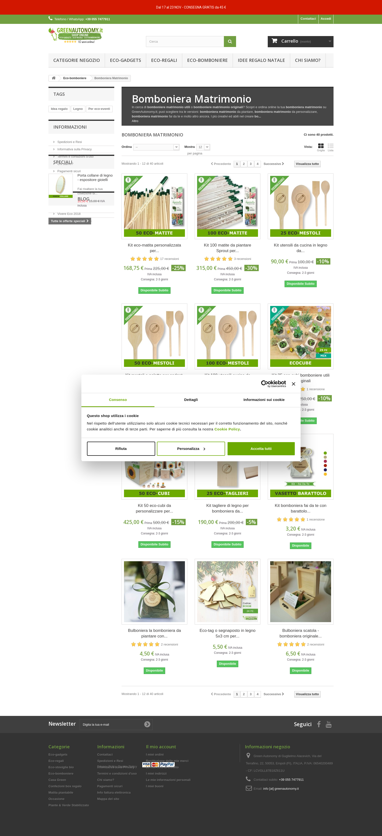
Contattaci (308, 18)
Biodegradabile (62, 116)
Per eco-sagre (83, 131)
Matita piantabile (60, 792)
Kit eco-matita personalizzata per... (154, 248)
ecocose (85, 116)
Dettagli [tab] (191, 400)
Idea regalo (59, 109)
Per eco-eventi (99, 109)
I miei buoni (154, 786)
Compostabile (91, 123)
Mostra (189, 147)
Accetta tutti (261, 448)
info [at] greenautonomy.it (281, 788)
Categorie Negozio (76, 60)
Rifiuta (121, 448)
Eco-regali (164, 60)
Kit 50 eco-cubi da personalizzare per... (154, 508)
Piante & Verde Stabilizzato (68, 805)
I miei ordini (155, 754)
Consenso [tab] (118, 400)
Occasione (56, 799)
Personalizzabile (63, 123)
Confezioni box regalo (65, 786)
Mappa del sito (108, 799)
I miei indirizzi (156, 773)
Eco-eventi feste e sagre (74, 307)
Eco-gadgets (125, 60)
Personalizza (191, 448)
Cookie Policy (227, 429)
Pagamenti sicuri (69, 192)
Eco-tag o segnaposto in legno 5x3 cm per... (228, 633)
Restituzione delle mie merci (167, 761)
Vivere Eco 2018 (69, 300)
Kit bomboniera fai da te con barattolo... (300, 508)
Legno (78, 109)
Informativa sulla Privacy (74, 170)
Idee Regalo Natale (261, 60)
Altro (135, 121)
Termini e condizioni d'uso (75, 177)
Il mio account (161, 747)
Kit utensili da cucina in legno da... (300, 248)
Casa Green (57, 780)
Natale (102, 116)
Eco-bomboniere (207, 60)
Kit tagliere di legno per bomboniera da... (227, 508)
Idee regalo (59, 131)
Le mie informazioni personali (168, 780)
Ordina (127, 147)
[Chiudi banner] (293, 384)
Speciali (62, 210)
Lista (331, 147)
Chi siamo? (308, 60)
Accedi (326, 18)
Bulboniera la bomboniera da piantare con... (154, 633)
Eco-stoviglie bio (61, 767)
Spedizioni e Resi (69, 162)
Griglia (321, 147)
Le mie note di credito (162, 767)
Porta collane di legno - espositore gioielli (95, 225)
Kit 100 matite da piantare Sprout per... (227, 248)
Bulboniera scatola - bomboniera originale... (300, 633)
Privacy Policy (107, 807)
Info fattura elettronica (114, 792)
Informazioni (70, 149)
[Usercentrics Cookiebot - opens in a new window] (264, 384)
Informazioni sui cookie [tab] (264, 400)
